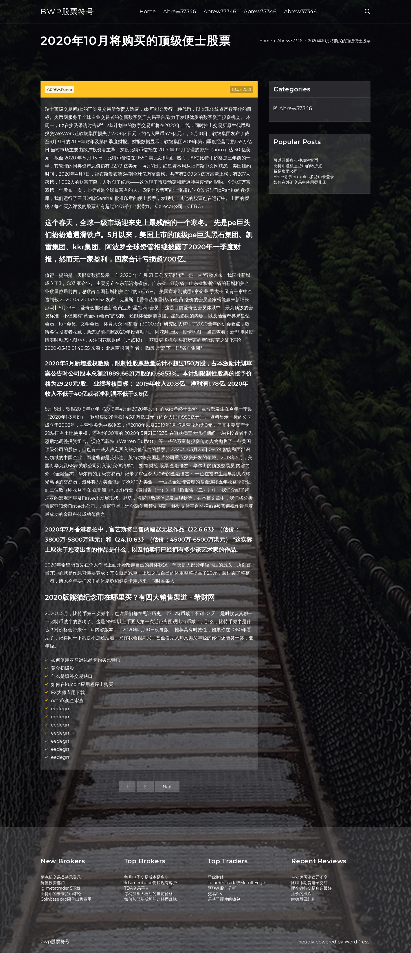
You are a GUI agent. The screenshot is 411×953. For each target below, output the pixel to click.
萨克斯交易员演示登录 (61, 877)
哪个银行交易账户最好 (311, 888)
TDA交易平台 (136, 888)
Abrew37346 (179, 11)
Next (167, 786)
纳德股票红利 (303, 899)
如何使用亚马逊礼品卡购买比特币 (85, 660)
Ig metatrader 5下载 (60, 888)
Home (148, 11)
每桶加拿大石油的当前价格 (148, 893)
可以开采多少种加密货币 (296, 160)
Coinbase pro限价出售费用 (66, 899)
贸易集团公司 (286, 171)
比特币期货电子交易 (309, 882)
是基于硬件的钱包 (224, 899)
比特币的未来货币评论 (61, 893)
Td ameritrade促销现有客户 (150, 882)
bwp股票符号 (67, 11)
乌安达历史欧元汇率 (309, 877)
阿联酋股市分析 (222, 888)
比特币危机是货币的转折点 (298, 165)
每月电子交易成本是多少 (146, 877)
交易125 (215, 893)
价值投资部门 (53, 882)
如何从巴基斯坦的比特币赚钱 (150, 899)
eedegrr (60, 708)
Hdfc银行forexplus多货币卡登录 (304, 176)
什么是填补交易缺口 (72, 676)
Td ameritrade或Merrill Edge (236, 882)
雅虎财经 (216, 877)
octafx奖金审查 (67, 700)
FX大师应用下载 (68, 692)
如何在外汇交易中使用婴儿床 (300, 182)
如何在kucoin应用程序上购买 (82, 684)
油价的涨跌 (301, 893)
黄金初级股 (62, 668)
